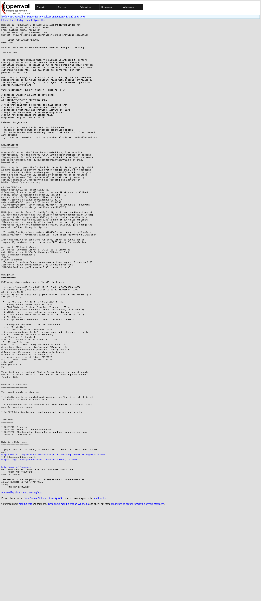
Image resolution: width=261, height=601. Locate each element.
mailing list (100, 591)
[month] (29, 20)
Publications (85, 7)
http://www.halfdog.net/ (16, 555)
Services (62, 7)
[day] (21, 20)
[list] (43, 20)
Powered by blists (10, 585)
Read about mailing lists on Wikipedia (68, 596)
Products (40, 7)
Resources (106, 7)
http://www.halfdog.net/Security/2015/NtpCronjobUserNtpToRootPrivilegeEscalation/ (53, 540)
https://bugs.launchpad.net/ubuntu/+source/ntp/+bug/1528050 (39, 546)
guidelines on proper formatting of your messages (137, 596)
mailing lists (25, 596)
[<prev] (5, 20)
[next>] (14, 20)
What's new (128, 7)
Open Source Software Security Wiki (43, 591)
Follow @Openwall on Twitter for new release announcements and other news (43, 16)
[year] (37, 20)
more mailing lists (32, 585)
